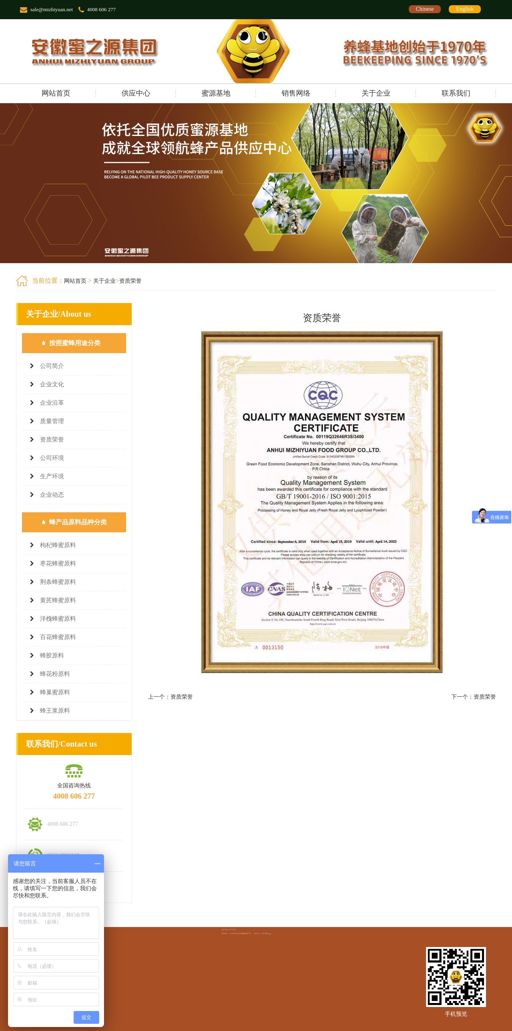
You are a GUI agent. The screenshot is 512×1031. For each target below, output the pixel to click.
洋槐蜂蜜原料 (58, 618)
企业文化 (52, 384)
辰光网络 (260, 931)
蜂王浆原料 (55, 710)
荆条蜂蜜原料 (58, 582)
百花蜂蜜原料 (58, 637)
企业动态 (52, 495)
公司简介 (52, 366)
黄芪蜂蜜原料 (58, 600)
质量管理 (52, 421)
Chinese (425, 9)
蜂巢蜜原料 (55, 692)
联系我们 (456, 93)
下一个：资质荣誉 (473, 697)
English (465, 9)
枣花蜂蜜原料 (58, 563)
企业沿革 (52, 403)
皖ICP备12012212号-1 (243, 929)
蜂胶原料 (52, 655)
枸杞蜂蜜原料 (58, 545)
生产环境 (52, 476)
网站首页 (56, 93)
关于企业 (376, 93)
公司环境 (52, 458)
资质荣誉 (130, 281)
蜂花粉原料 (55, 674)
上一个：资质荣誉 (170, 697)
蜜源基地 (216, 93)
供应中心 (136, 93)
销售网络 (296, 93)
